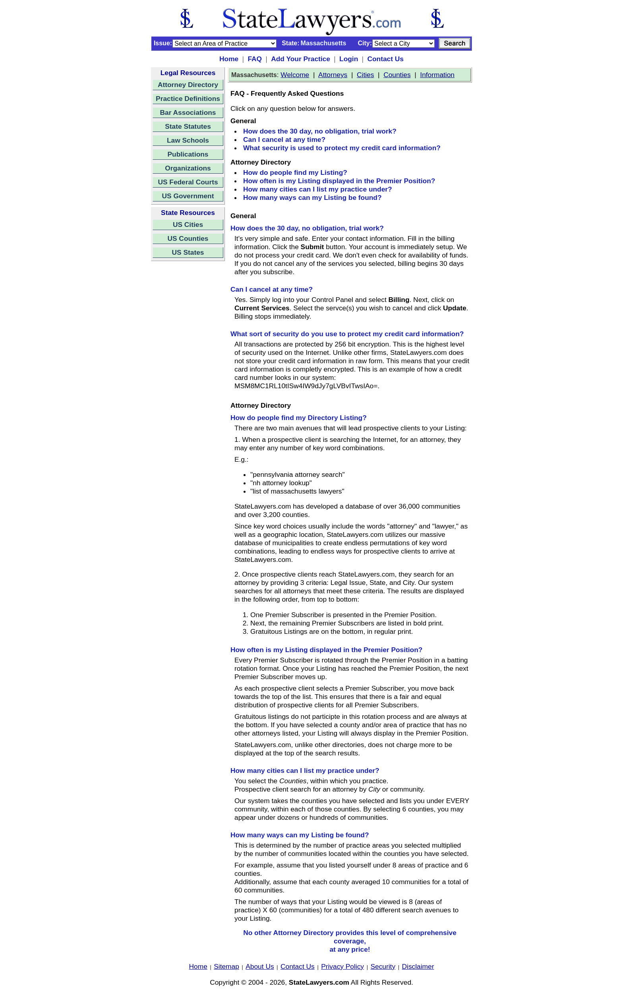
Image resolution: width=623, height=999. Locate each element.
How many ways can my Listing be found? (312, 197)
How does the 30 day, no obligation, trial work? (320, 131)
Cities (365, 75)
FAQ (255, 59)
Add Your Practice (300, 59)
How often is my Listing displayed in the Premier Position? (339, 181)
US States (188, 252)
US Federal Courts (188, 182)
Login (348, 59)
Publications (187, 154)
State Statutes (188, 126)
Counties (396, 75)
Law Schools (188, 140)
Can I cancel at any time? (284, 139)
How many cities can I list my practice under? (317, 189)
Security (383, 966)
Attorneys (332, 75)
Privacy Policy (342, 966)
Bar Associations (188, 112)
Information (437, 75)
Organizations (188, 168)
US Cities (188, 224)
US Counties (187, 238)
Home (228, 59)
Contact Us (385, 59)
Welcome (295, 75)
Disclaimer (418, 966)
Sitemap (226, 966)
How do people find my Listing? (295, 172)
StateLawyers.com (319, 982)
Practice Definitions (188, 99)
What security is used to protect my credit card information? (342, 148)
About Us (260, 966)
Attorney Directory (188, 85)
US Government (188, 196)
